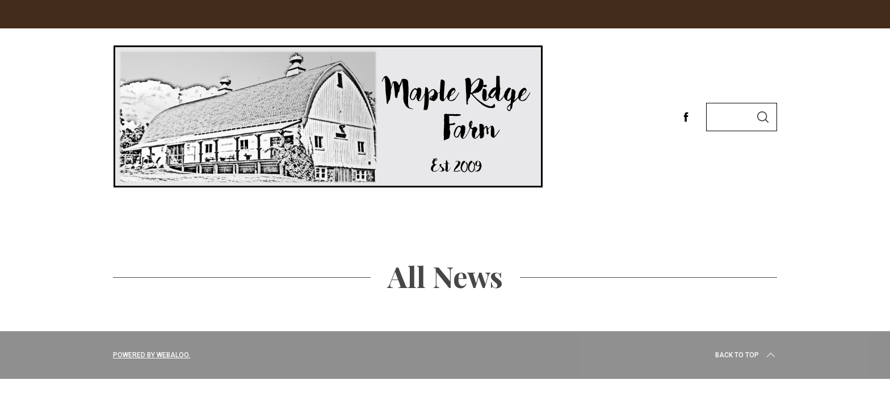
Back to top (746, 355)
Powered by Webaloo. (151, 355)
